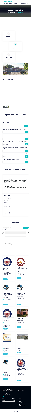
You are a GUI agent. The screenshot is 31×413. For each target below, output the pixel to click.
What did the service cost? (7, 198)
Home (8, 12)
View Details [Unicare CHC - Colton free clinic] (5, 328)
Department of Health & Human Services (23, 394)
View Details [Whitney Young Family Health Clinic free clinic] (19, 304)
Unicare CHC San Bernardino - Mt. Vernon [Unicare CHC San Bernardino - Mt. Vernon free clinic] (7, 268)
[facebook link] (3, 396)
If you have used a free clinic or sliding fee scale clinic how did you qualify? (15, 136)
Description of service (7, 206)
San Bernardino (15, 12)
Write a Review (26, 227)
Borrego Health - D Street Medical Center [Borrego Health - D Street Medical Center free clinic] (22, 268)
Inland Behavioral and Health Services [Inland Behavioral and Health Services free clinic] (8, 368)
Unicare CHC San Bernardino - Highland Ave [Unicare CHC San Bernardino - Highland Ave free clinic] (22, 369)
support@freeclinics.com (25, 3)
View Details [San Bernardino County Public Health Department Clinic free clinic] (5, 353)
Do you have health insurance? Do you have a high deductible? (13, 141)
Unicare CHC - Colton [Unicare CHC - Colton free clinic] (8, 318)
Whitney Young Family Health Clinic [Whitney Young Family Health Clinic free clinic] (22, 294)
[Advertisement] (15, 23)
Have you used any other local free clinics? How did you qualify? (13, 153)
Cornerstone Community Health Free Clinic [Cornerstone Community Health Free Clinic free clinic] (21, 344)
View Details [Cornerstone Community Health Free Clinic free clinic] (19, 352)
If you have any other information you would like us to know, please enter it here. (15, 148)
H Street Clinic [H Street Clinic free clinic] (20, 318)
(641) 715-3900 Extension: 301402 (15, 3)
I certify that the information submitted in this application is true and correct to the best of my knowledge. (16, 213)
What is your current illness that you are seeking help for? (12, 129)
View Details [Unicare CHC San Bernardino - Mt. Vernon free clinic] (5, 279)
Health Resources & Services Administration (21, 392)
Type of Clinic (5, 202)
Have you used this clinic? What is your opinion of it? (11, 159)
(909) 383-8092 (15, 48)
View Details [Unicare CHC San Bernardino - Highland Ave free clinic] (19, 380)
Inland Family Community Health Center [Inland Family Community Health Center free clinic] (7, 294)
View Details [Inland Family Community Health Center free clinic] (5, 304)
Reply (26, 138)
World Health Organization (21, 390)
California (11, 12)
